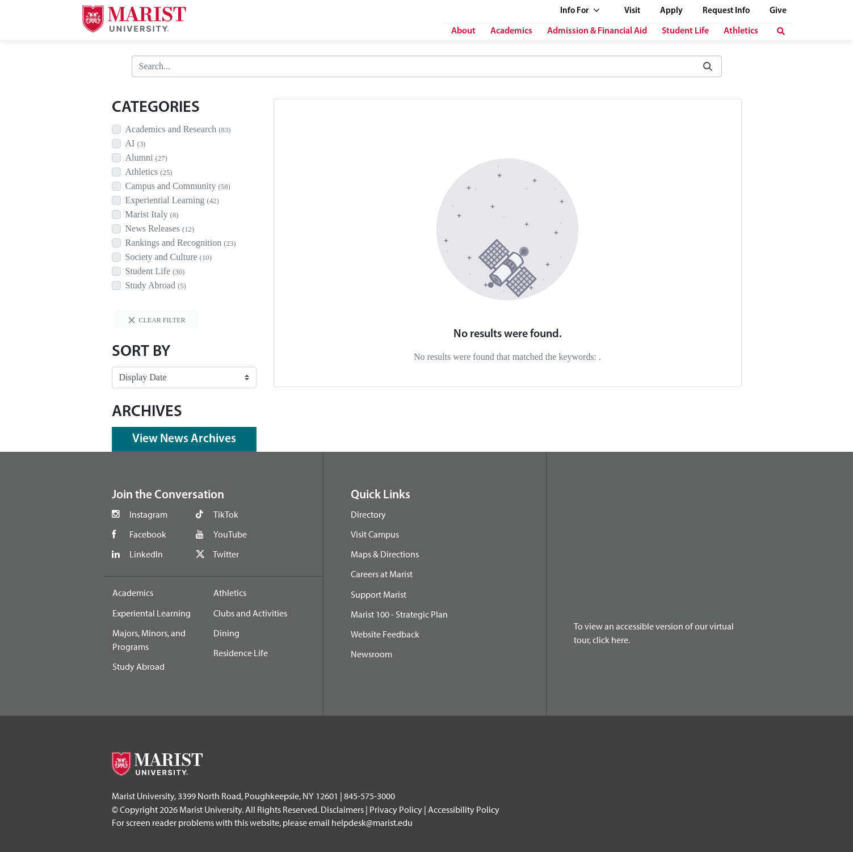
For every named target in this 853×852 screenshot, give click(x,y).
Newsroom (371, 654)
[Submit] (708, 66)
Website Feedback (385, 634)
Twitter (226, 554)
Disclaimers (342, 809)
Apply (671, 11)
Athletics (741, 31)
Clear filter (157, 320)
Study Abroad (138, 666)
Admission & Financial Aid (597, 31)
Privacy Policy (395, 809)
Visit (632, 11)
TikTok (225, 514)
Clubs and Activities (250, 613)
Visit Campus (375, 534)
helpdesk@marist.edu (372, 822)
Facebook (147, 534)
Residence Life (240, 652)
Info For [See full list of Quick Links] (580, 11)
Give (778, 11)
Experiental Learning (151, 613)
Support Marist (378, 594)
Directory (368, 514)
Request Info (726, 11)
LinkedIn (146, 554)
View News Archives (184, 439)
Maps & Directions (385, 554)
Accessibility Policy (463, 809)
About (463, 31)
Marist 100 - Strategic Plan (399, 614)
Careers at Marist (382, 574)
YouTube (230, 534)
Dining (226, 633)
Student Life (685, 31)
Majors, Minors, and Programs (149, 639)
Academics (511, 31)
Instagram (148, 514)
